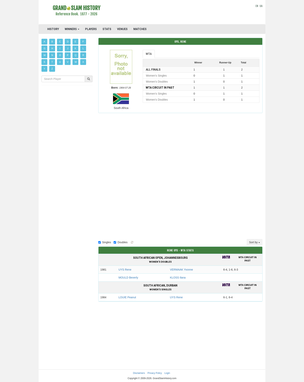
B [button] (52, 41)
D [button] (68, 41)
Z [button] (52, 68)
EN (257, 6)
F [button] (83, 41)
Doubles (120, 242)
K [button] (75, 48)
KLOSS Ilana (178, 277)
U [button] (60, 62)
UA (261, 6)
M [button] (45, 55)
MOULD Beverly (128, 277)
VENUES (122, 29)
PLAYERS (91, 29)
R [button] (83, 55)
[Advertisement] (180, 12)
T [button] (52, 62)
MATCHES (140, 29)
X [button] (83, 62)
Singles (104, 242)
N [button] (52, 55)
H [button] (52, 48)
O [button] (60, 55)
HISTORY (53, 29)
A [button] (44, 41)
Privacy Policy (155, 373)
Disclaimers (139, 373)
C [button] (60, 41)
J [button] (67, 48)
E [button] (75, 41)
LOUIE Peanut (127, 297)
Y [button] (44, 68)
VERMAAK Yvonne (181, 269)
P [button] (67, 55)
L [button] (83, 48)
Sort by (254, 242)
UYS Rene (124, 269)
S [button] (44, 62)
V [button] (67, 62)
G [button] (44, 48)
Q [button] (75, 55)
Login (167, 373)
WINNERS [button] (72, 29)
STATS (107, 29)
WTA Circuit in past (160, 87)
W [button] (76, 62)
